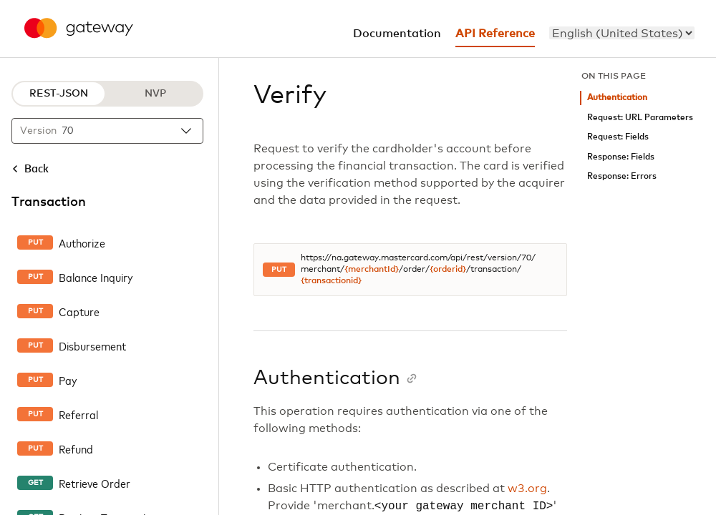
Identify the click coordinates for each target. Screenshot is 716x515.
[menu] (622, 32)
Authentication (617, 97)
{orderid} (448, 269)
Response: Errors (622, 176)
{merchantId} (371, 269)
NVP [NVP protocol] (155, 94)
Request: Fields (618, 137)
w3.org (527, 488)
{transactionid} (331, 281)
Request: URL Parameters (640, 117)
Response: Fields (620, 157)
